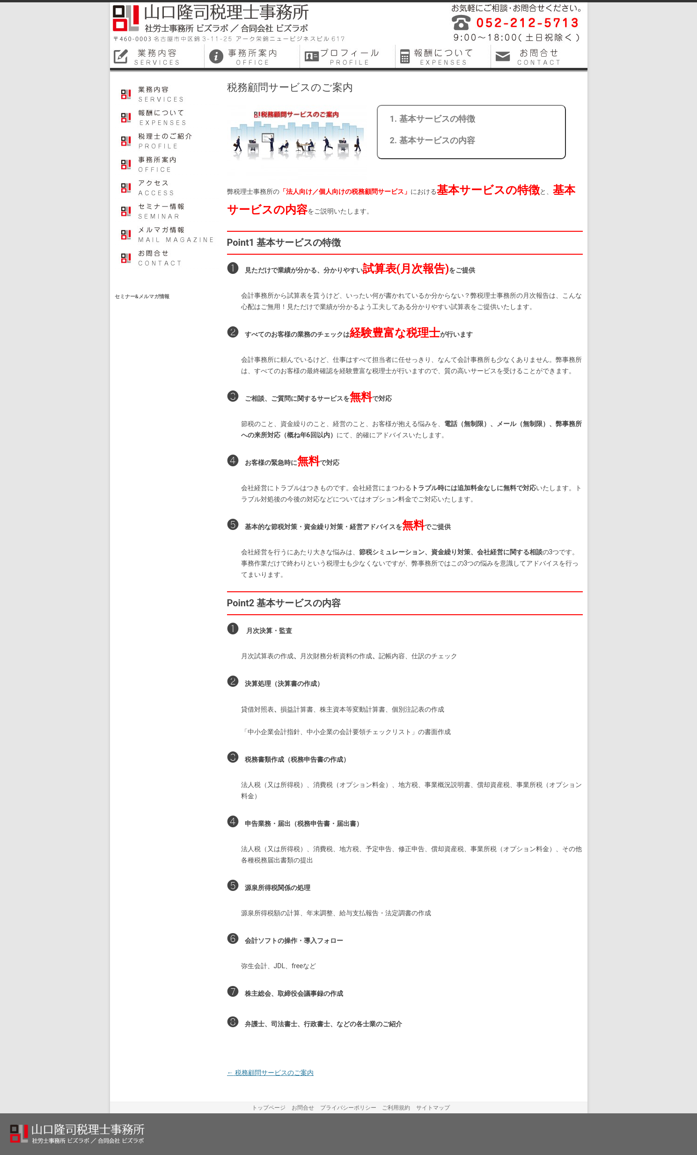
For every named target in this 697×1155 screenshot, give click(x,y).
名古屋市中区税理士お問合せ (540, 56)
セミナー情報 (167, 210)
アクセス (167, 187)
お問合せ (167, 257)
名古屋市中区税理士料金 (444, 56)
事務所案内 (167, 163)
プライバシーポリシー (348, 1107)
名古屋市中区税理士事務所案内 (253, 56)
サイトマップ (433, 1107)
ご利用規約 (396, 1107)
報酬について (167, 116)
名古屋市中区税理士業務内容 (158, 56)
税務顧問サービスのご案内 (270, 1072)
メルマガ (167, 233)
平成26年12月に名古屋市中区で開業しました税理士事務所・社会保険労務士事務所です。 (512, 23)
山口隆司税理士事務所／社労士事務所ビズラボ (229, 23)
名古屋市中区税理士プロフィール (349, 56)
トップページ (269, 1107)
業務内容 (167, 93)
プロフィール (167, 140)
